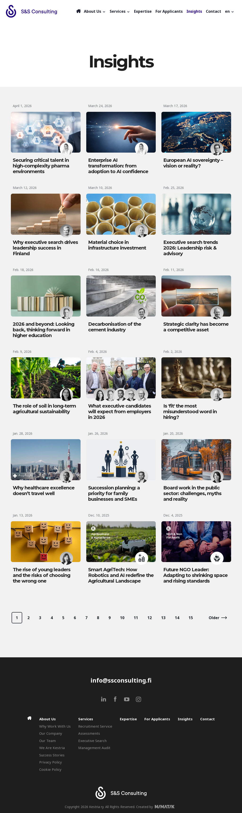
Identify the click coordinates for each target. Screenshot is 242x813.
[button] (229, 11)
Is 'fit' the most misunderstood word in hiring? (190, 411)
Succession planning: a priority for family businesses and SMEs (114, 493)
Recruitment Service (95, 726)
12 (149, 617)
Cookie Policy (50, 769)
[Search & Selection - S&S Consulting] (40, 11)
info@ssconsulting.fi (121, 680)
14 (177, 617)
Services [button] (120, 11)
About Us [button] (95, 11)
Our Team (47, 740)
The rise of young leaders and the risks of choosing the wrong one (41, 575)
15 (191, 617)
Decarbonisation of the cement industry (114, 327)
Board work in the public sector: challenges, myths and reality (192, 493)
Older (214, 617)
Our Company (50, 733)
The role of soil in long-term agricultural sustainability (44, 408)
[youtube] (127, 699)
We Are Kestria (52, 747)
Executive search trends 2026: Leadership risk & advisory (190, 247)
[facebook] (115, 699)
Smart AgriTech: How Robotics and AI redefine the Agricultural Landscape (121, 575)
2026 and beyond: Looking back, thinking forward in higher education (43, 329)
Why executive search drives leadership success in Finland (45, 247)
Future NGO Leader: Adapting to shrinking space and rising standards (195, 575)
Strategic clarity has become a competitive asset (196, 327)
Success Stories (52, 755)
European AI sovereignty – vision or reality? (193, 163)
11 (136, 617)
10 (122, 617)
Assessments (89, 733)
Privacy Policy (50, 762)
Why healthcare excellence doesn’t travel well (43, 490)
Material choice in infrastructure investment (117, 245)
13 (163, 617)
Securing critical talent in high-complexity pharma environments (41, 165)
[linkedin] (104, 699)
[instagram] (138, 699)
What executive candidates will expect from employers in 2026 (119, 411)
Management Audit (94, 747)
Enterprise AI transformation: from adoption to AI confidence (118, 165)
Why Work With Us (55, 726)
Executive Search (92, 740)
